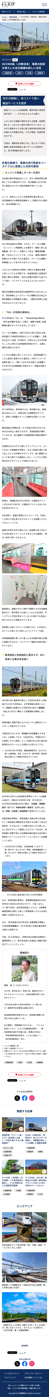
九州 (40, 1194)
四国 (19, 1190)
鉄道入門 (8, 1155)
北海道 (7, 1194)
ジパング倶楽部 (38, 11)
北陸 (29, 73)
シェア (22, 89)
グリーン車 (9, 1148)
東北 (19, 73)
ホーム (4, 17)
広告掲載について (33, 1377)
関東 (40, 1151)
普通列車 (8, 73)
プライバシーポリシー (34, 1373)
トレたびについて (12, 1373)
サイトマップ (10, 1377)
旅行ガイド (6, 11)
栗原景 (40, 73)
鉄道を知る (21, 11)
